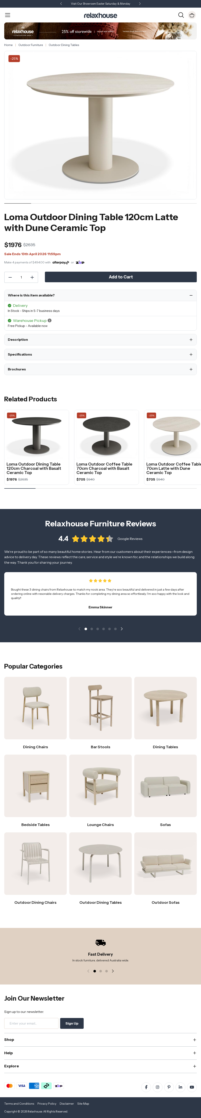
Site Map (83, 1103)
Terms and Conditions (19, 1103)
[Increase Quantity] (32, 277)
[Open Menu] (7, 15)
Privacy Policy (46, 1103)
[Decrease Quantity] (10, 277)
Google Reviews (130, 544)
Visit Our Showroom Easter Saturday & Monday (100, 3)
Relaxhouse (35, 1111)
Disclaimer (67, 1103)
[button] (140, 4)
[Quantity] (21, 277)
